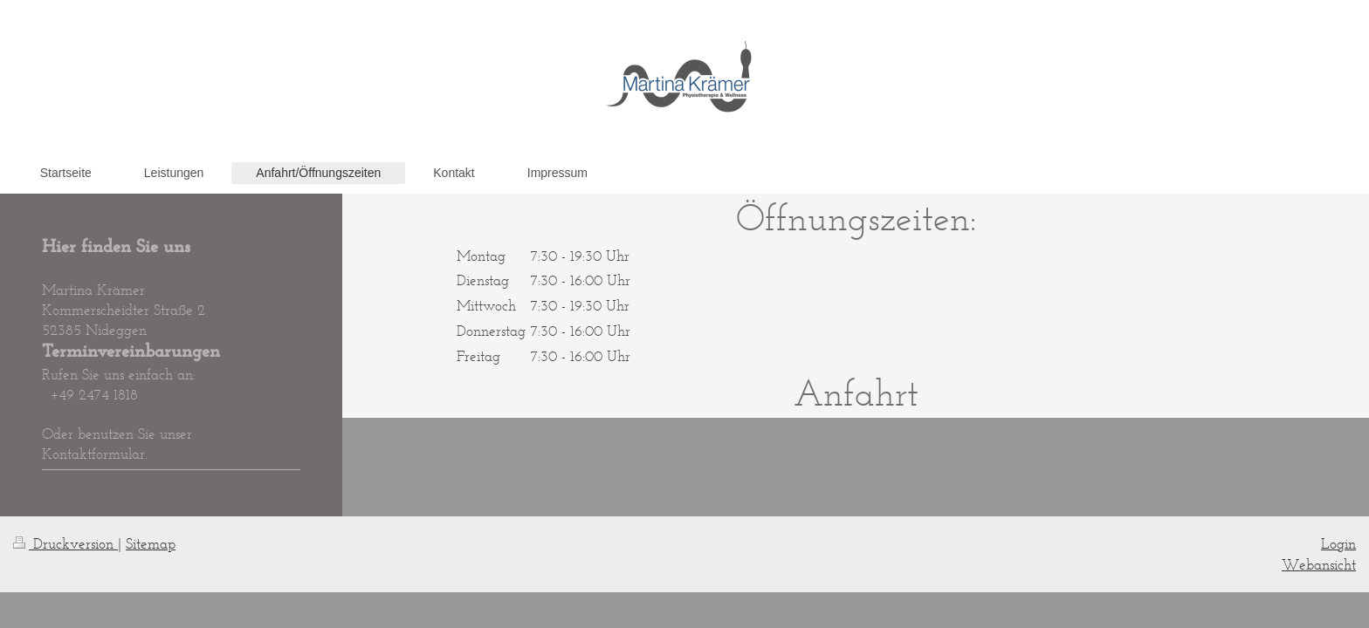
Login (1338, 543)
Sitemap (150, 543)
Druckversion (65, 543)
